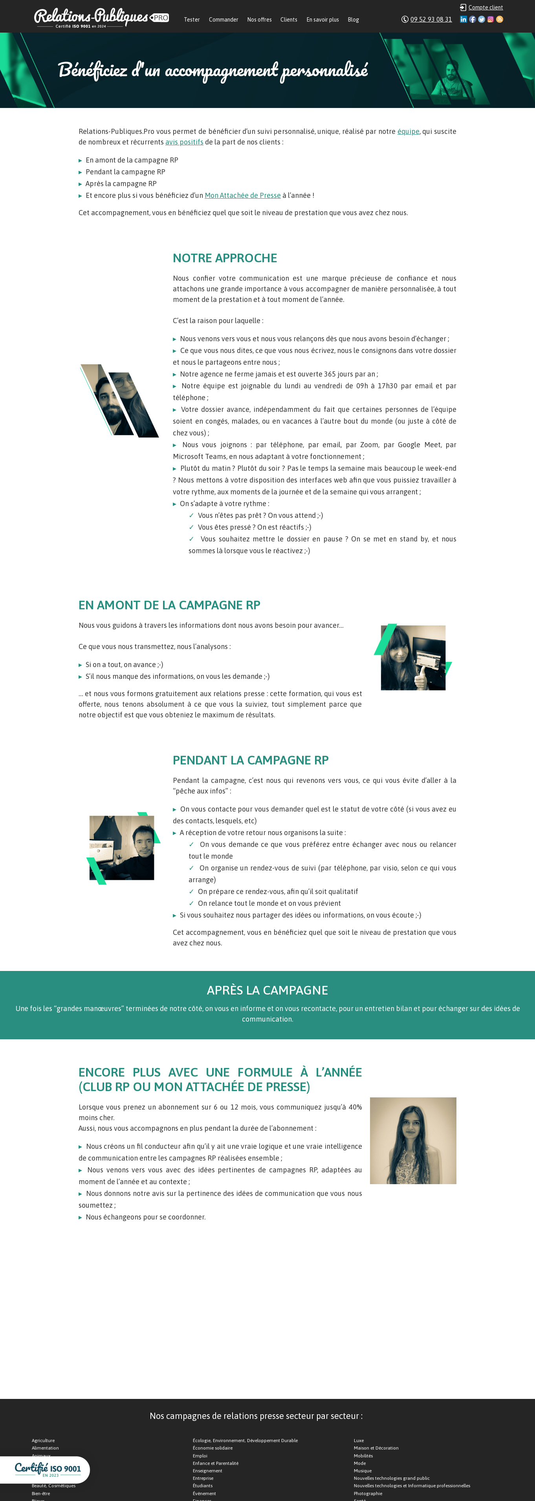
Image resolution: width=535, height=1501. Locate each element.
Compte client (486, 7)
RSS (499, 19)
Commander (223, 19)
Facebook (472, 19)
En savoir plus (322, 19)
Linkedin (463, 19)
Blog (353, 19)
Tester (192, 19)
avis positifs (184, 142)
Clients (288, 19)
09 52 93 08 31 (431, 19)
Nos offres (259, 19)
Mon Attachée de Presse (243, 195)
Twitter (481, 19)
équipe (409, 131)
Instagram (490, 19)
